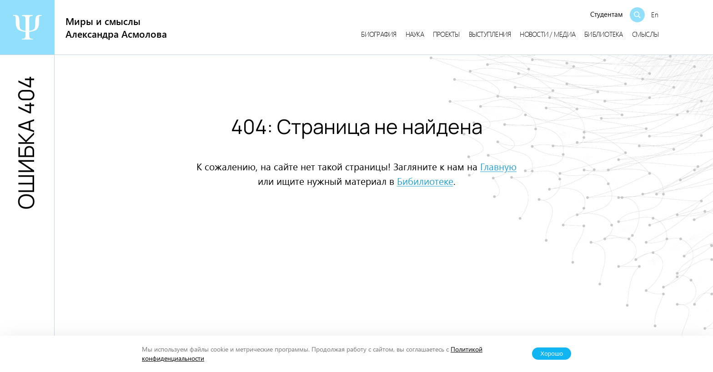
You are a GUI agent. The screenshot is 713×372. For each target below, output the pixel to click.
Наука (415, 34)
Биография (378, 34)
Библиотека (603, 34)
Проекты (446, 34)
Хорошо (551, 353)
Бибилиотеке (425, 181)
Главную (498, 166)
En (654, 14)
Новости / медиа (547, 34)
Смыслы (645, 34)
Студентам (606, 14)
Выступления (490, 34)
